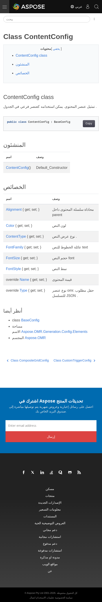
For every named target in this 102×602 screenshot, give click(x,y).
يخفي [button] (57, 48)
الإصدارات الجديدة (49, 502)
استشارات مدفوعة (50, 550)
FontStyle (13, 269)
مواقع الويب (50, 564)
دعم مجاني (50, 530)
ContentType (16, 236)
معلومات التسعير (50, 509)
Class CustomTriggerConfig (74, 360)
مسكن (50, 489)
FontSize (13, 258)
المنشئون (22, 64)
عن (50, 571)
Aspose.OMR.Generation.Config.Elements (54, 332)
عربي (76, 7)
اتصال (32, 597)
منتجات (50, 496)
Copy (89, 123)
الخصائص (22, 73)
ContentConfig (17, 168)
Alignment (14, 209)
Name (24, 279)
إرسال (51, 436)
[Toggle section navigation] (94, 19)
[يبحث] (46, 19)
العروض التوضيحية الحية (50, 523)
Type (23, 290)
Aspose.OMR (35, 338)
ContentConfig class (31, 55)
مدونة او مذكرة (50, 557)
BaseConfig (30, 320)
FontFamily (14, 247)
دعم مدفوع (50, 543)
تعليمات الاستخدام (45, 597)
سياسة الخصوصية (63, 597)
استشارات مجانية (50, 537)
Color (10, 225)
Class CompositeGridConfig (28, 360)
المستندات (50, 516)
